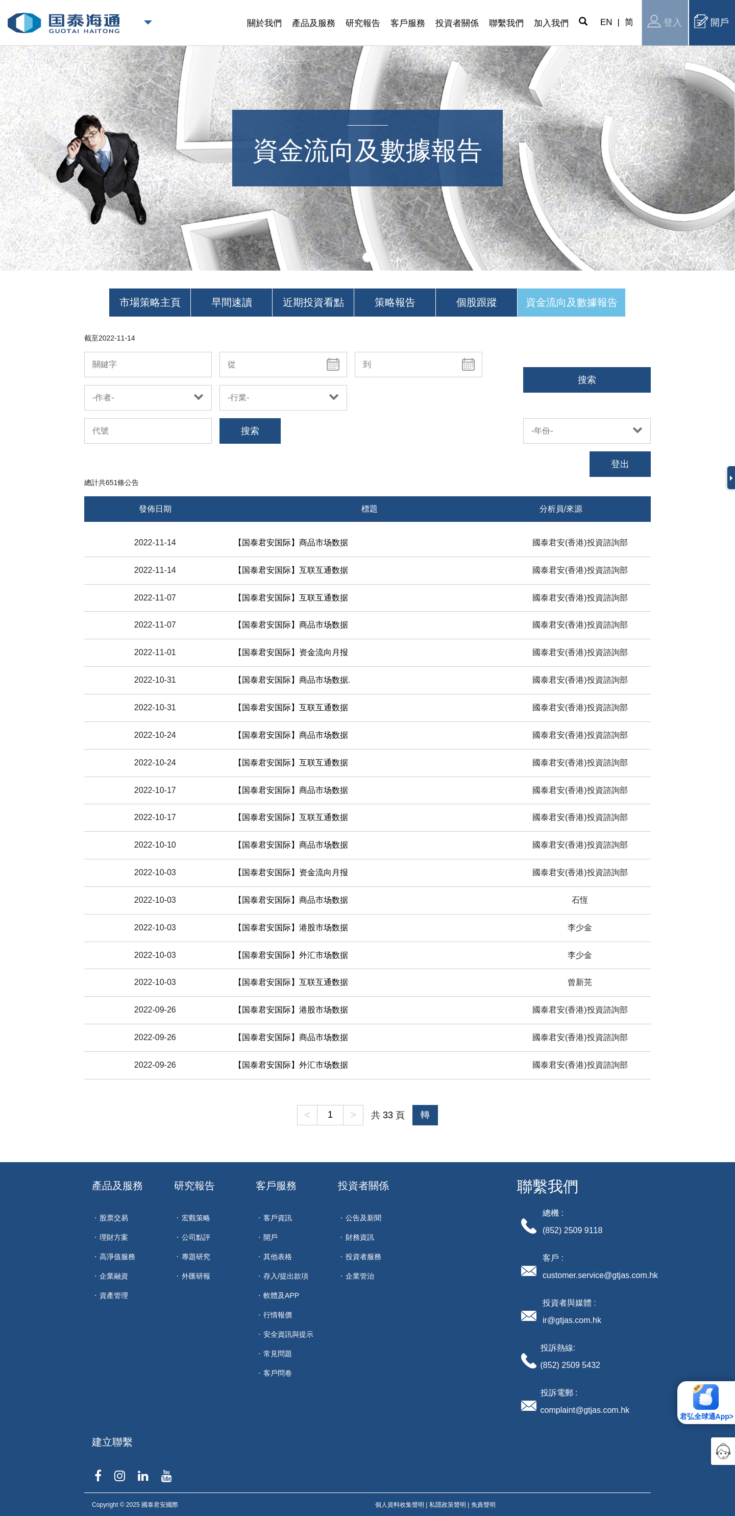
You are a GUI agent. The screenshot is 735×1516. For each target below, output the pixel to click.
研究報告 (194, 1185)
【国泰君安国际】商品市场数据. (292, 680)
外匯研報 (196, 1276)
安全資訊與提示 (288, 1334)
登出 (620, 464)
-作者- (103, 397)
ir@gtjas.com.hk (572, 1320)
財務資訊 (360, 1237)
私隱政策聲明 (447, 1504)
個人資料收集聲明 (399, 1504)
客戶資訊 (277, 1218)
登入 (664, 21)
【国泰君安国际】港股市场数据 (291, 927)
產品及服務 (117, 1185)
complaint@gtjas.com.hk (585, 1410)
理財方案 (114, 1237)
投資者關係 (363, 1185)
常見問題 (277, 1354)
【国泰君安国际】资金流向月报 (291, 652)
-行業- (239, 397)
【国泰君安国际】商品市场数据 (291, 542)
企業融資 (114, 1276)
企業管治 (360, 1276)
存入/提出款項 (285, 1276)
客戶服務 (276, 1185)
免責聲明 (483, 1504)
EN (606, 22)
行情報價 (277, 1315)
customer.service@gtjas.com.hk (600, 1275)
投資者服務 (363, 1257)
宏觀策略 (196, 1218)
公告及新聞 (363, 1218)
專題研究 (196, 1257)
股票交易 (114, 1218)
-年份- (542, 430)
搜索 (587, 380)
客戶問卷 (277, 1373)
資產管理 (114, 1295)
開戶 (711, 21)
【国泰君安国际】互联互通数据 (291, 570)
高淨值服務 (117, 1257)
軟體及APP (281, 1295)
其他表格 (277, 1257)
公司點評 (196, 1237)
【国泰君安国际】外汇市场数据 (291, 955)
